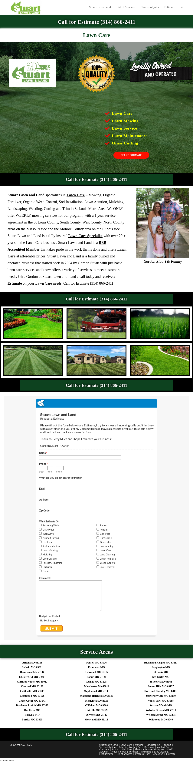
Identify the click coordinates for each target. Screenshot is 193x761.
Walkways (127, 749)
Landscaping (153, 744)
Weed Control (118, 751)
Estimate (170, 754)
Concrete (104, 749)
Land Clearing (161, 751)
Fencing (167, 744)
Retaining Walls (127, 747)
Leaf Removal (106, 754)
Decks (170, 749)
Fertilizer (133, 751)
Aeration (103, 751)
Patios (115, 749)
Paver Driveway (146, 747)
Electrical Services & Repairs (149, 749)
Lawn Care (126, 744)
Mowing (139, 744)
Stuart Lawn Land (108, 744)
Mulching (146, 751)
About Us (158, 754)
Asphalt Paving (165, 747)
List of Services (124, 754)
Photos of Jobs (142, 754)
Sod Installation (107, 747)
